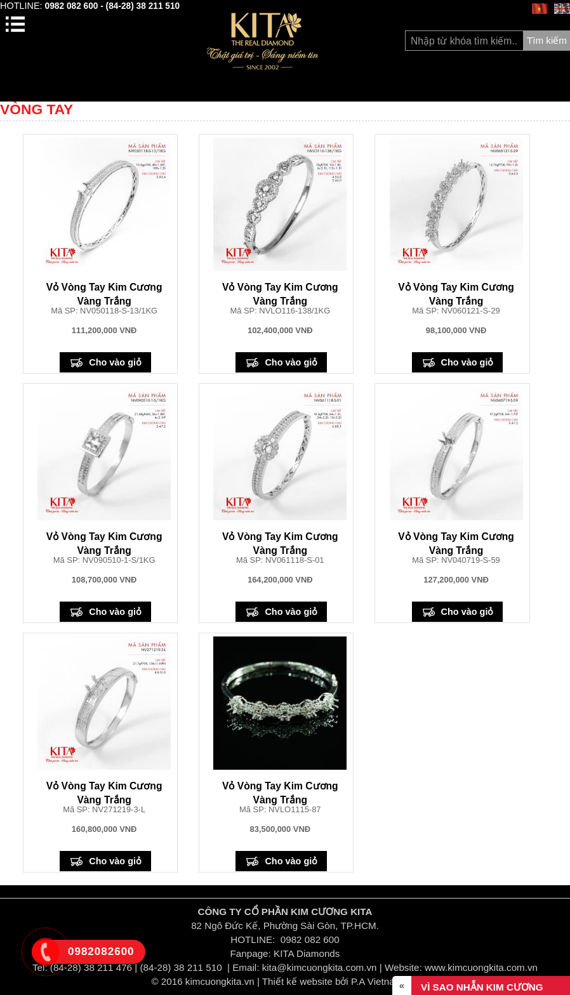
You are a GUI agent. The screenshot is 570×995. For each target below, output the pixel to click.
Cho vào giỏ (115, 362)
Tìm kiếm (547, 40)
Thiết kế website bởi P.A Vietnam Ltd (340, 981)
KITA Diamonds (307, 953)
